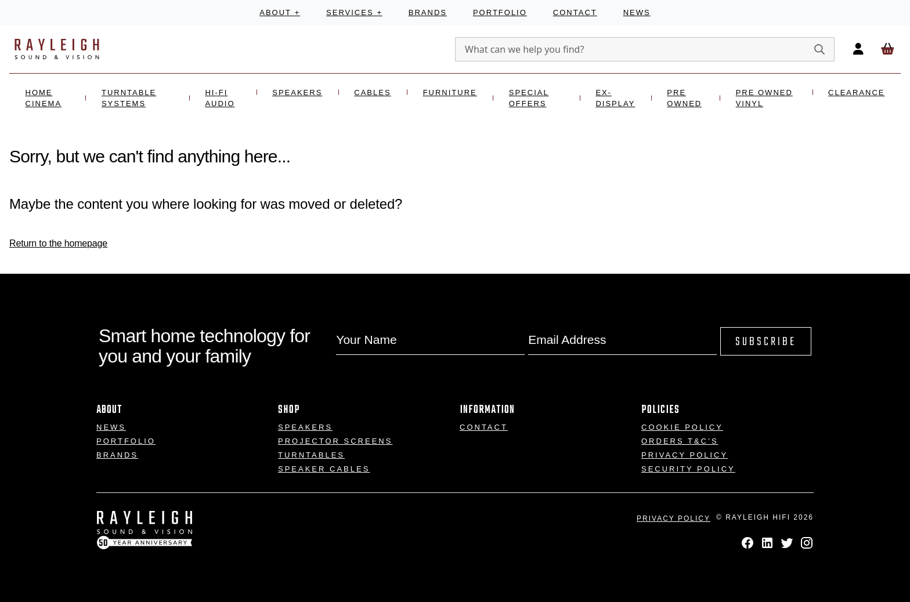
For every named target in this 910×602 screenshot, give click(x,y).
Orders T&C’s (679, 441)
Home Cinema (44, 98)
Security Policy (688, 469)
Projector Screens (335, 441)
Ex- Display (615, 98)
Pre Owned (684, 98)
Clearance (856, 92)
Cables (372, 92)
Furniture (450, 92)
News (637, 12)
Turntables (311, 455)
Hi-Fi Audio (219, 98)
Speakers (297, 92)
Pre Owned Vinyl (764, 98)
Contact (575, 12)
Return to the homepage (58, 243)
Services (354, 12)
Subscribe (765, 341)
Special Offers (529, 98)
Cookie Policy (682, 427)
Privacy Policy (684, 455)
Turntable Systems (129, 98)
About (279, 12)
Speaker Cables (324, 469)
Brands (428, 12)
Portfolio (500, 12)
